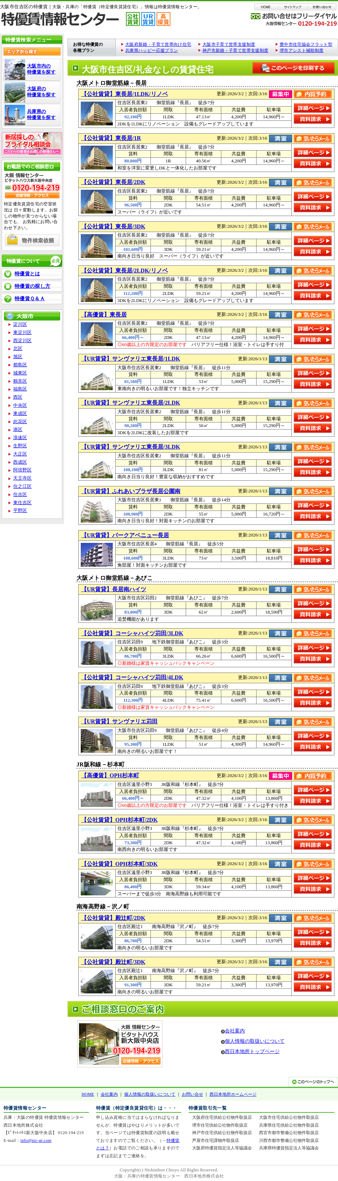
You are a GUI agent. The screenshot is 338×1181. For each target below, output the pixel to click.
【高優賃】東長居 (104, 315)
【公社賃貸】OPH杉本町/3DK (119, 864)
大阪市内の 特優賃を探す (41, 69)
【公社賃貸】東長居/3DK (113, 226)
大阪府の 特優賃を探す (41, 91)
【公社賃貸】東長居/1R (111, 138)
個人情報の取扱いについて (255, 1041)
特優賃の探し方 (33, 286)
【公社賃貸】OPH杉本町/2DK (119, 820)
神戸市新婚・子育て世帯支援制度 (235, 50)
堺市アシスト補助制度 (302, 50)
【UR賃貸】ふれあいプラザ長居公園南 (130, 491)
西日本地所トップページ (252, 1051)
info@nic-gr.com (35, 1140)
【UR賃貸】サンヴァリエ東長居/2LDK (130, 403)
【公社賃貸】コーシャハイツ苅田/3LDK (132, 633)
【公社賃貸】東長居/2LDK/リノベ (124, 271)
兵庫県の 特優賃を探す (41, 114)
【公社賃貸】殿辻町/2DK (113, 918)
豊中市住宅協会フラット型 (306, 44)
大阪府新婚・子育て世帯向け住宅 (158, 44)
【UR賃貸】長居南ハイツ (113, 589)
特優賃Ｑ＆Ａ (30, 298)
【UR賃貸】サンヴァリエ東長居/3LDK (130, 447)
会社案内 (235, 1031)
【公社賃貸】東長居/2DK (113, 182)
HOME (87, 1094)
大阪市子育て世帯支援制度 (228, 44)
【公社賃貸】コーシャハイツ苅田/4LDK (132, 677)
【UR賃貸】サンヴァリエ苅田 (119, 721)
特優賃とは (27, 273)
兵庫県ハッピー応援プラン (151, 50)
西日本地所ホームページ (233, 1094)
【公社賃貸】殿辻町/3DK (113, 962)
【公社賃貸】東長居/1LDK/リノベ (124, 94)
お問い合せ (192, 1094)
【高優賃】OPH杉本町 (110, 775)
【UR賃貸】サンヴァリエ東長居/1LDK (130, 359)
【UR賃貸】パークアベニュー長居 (125, 535)
